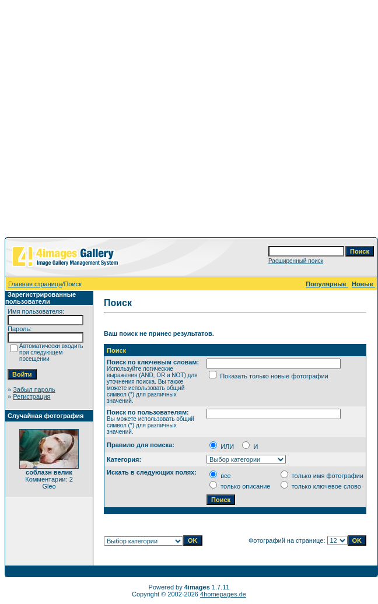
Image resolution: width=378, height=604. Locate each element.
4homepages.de (223, 594)
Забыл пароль (34, 389)
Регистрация (31, 396)
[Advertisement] (187, 121)
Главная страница (35, 283)
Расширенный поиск (295, 261)
